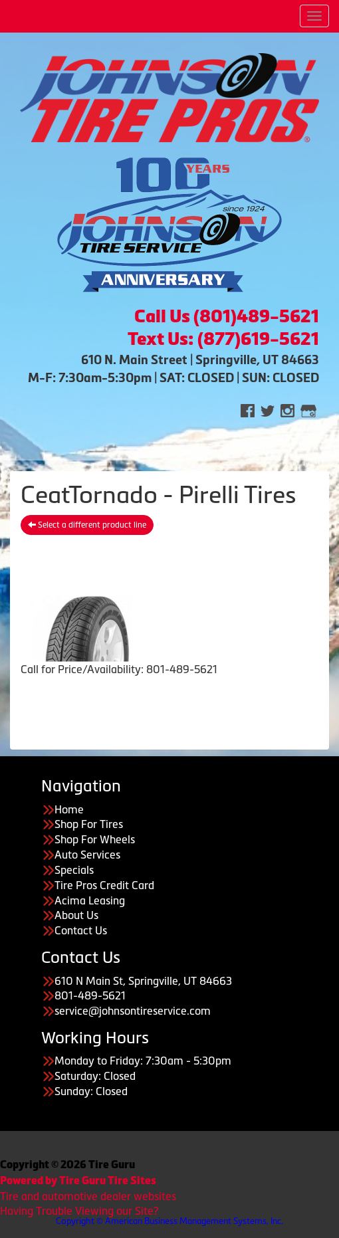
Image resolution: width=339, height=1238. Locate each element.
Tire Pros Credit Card (104, 885)
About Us (76, 915)
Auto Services (87, 855)
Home (69, 809)
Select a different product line (87, 525)
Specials (74, 870)
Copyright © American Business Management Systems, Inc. (169, 1221)
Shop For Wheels (95, 839)
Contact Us (81, 930)
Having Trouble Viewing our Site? (79, 1211)
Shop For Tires (89, 824)
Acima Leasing (90, 900)
